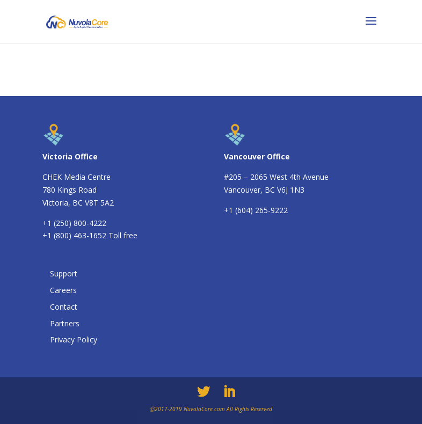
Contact (63, 307)
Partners (64, 323)
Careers (63, 290)
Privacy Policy (73, 339)
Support (63, 273)
